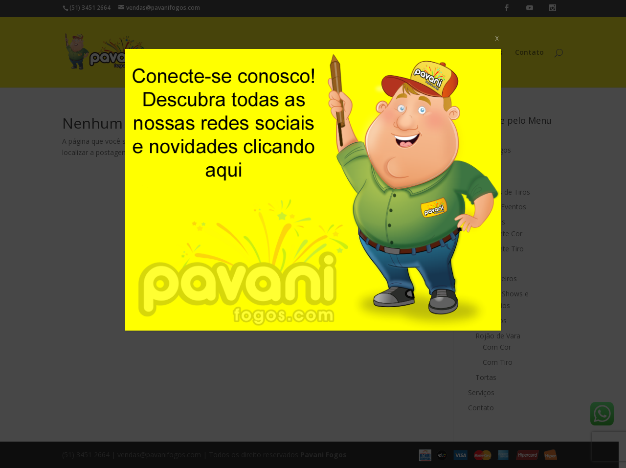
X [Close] (496, 38)
